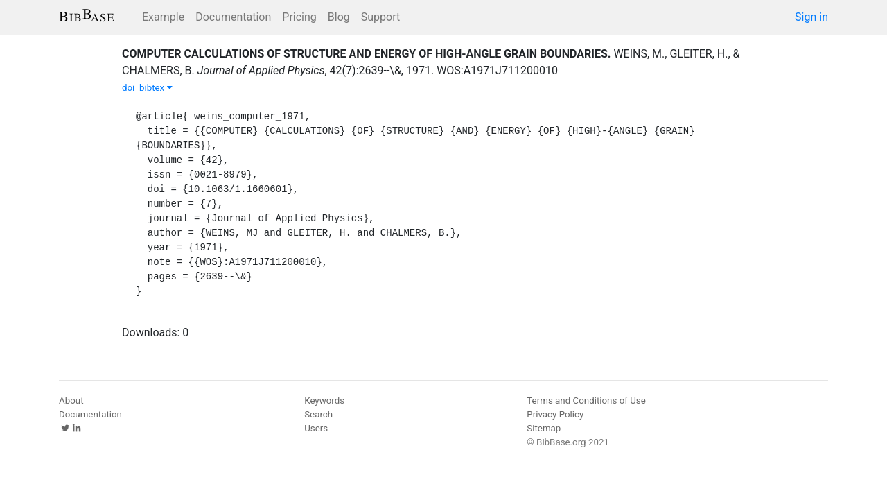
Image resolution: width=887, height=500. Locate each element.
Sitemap (544, 428)
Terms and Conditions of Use (586, 400)
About (71, 400)
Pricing (299, 17)
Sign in (811, 17)
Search (318, 414)
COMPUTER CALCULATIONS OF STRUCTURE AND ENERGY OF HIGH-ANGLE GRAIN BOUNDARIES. (366, 53)
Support (380, 17)
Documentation (233, 17)
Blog (339, 17)
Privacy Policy (555, 414)
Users (316, 428)
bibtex (156, 88)
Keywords (324, 400)
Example (163, 17)
